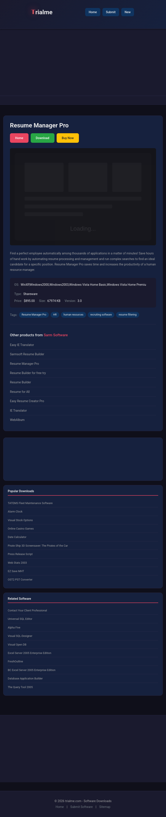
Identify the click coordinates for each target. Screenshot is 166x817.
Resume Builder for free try (28, 373)
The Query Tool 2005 (20, 687)
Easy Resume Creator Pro (27, 401)
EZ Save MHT (16, 571)
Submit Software (81, 807)
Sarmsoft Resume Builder (27, 354)
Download (42, 138)
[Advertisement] (83, 62)
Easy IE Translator (22, 345)
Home (93, 12)
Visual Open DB (17, 644)
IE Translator (18, 410)
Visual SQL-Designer (20, 636)
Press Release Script (20, 554)
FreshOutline (15, 661)
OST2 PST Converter (20, 579)
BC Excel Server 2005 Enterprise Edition (31, 670)
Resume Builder (20, 382)
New (128, 12)
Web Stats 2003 (17, 562)
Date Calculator (17, 537)
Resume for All (20, 391)
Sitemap (104, 807)
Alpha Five (14, 627)
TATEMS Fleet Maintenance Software (30, 503)
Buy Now (68, 138)
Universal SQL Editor (20, 618)
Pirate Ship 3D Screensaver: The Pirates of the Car (38, 545)
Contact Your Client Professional (27, 610)
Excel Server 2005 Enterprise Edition (29, 653)
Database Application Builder (25, 678)
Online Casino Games (21, 528)
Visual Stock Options (20, 520)
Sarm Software (56, 335)
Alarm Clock (15, 511)
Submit (111, 12)
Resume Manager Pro (24, 363)
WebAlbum (17, 420)
